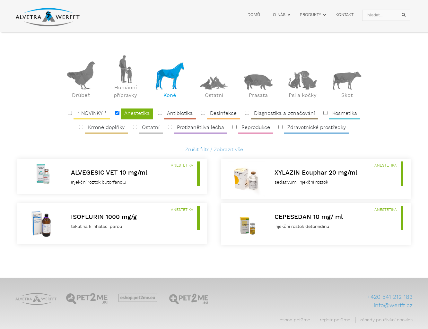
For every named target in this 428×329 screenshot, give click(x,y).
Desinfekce (223, 113)
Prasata (258, 95)
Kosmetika (344, 113)
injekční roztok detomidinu (302, 226)
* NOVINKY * (92, 113)
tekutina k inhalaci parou (96, 226)
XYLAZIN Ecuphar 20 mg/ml (316, 173)
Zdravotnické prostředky (316, 127)
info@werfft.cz (393, 305)
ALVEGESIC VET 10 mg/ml (109, 173)
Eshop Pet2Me (295, 320)
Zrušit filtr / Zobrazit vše (214, 149)
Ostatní (214, 95)
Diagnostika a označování (284, 113)
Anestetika (137, 113)
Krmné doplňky (106, 127)
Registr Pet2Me (335, 320)
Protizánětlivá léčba (200, 127)
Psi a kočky (303, 95)
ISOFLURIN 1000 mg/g (104, 217)
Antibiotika (180, 113)
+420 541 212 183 (390, 297)
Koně (169, 95)
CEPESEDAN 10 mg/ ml (309, 217)
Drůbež (81, 95)
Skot (347, 95)
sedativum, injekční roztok (301, 182)
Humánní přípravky (125, 91)
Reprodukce (255, 127)
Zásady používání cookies (386, 320)
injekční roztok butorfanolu (98, 182)
